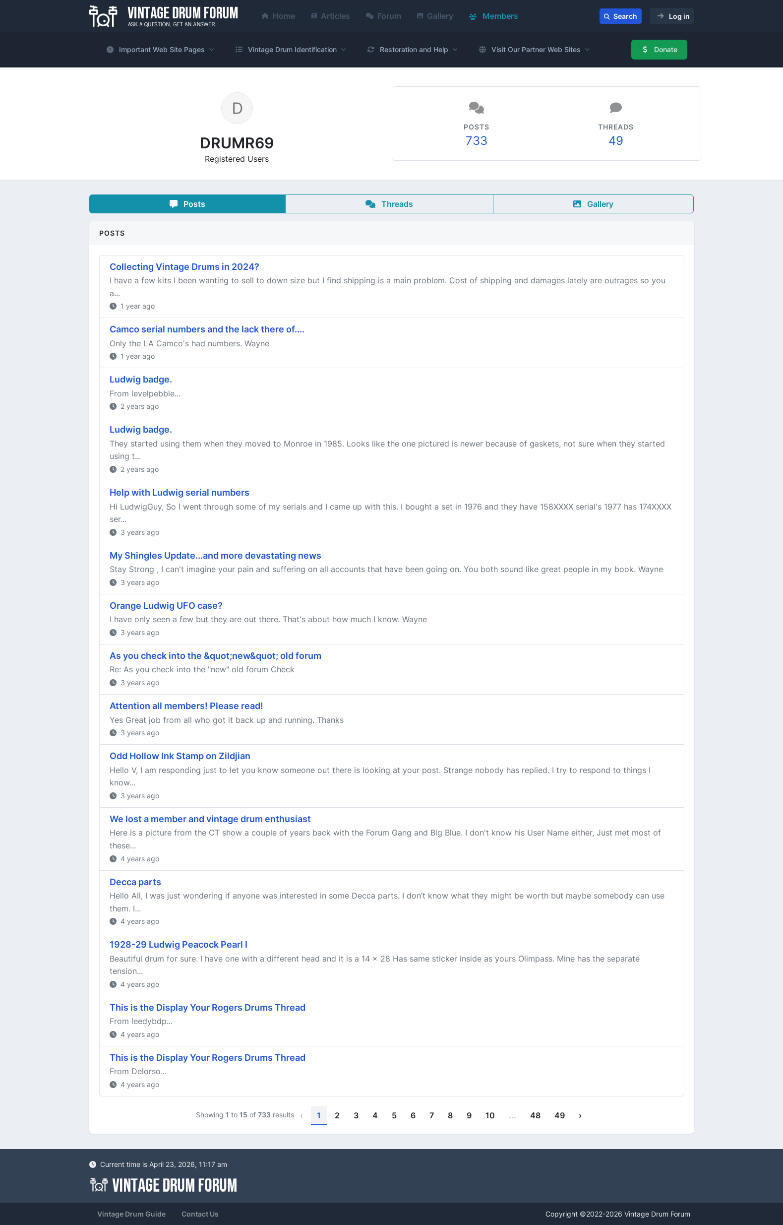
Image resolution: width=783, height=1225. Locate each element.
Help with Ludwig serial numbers (179, 492)
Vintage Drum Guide (131, 1214)
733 (476, 140)
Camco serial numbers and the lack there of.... (207, 329)
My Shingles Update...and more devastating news (215, 555)
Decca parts (135, 882)
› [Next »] (580, 1115)
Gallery (435, 16)
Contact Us (200, 1214)
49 (615, 140)
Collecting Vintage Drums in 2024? (184, 266)
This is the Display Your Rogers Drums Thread (207, 1007)
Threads (389, 204)
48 (535, 1115)
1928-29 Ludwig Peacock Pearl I (178, 944)
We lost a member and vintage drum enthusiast (210, 819)
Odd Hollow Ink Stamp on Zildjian (180, 756)
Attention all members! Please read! (186, 706)
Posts (187, 204)
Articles (330, 16)
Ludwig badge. (141, 379)
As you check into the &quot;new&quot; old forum (215, 655)
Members (493, 16)
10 (490, 1115)
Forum (383, 16)
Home (278, 16)
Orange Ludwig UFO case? (166, 605)
